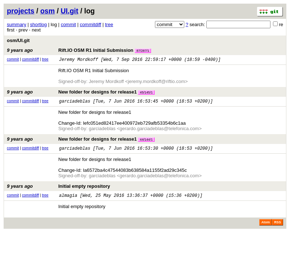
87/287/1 (142, 51)
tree (109, 24)
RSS (277, 226)
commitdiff (90, 24)
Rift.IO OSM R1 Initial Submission (79, 50)
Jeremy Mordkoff (78, 60)
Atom (265, 226)
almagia (68, 199)
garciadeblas (74, 103)
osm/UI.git (18, 40)
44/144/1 (146, 142)
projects (20, 11)
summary (16, 24)
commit (68, 24)
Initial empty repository (58, 189)
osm (47, 11)
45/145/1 (146, 93)
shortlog (38, 24)
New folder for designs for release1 (81, 93)
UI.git (70, 11)
